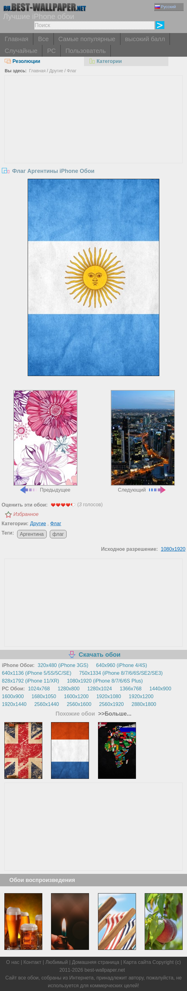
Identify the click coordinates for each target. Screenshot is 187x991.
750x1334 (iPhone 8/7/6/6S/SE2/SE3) (121, 673)
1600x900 (13, 696)
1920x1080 (108, 696)
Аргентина (32, 534)
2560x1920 (111, 704)
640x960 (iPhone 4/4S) (121, 665)
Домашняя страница (95, 962)
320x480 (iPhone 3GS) (63, 665)
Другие (56, 70)
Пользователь (85, 50)
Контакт (32, 962)
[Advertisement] (93, 122)
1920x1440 (14, 704)
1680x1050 (43, 696)
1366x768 (131, 688)
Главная (16, 39)
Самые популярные (86, 39)
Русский (165, 6)
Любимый (56, 962)
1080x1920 (173, 549)
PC (51, 50)
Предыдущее (45, 441)
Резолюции (22, 61)
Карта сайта (137, 962)
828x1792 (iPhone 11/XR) (30, 681)
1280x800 (68, 688)
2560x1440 (46, 704)
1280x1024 (99, 688)
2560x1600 (79, 704)
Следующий (143, 441)
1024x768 (39, 688)
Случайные (21, 50)
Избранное (26, 514)
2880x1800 (144, 704)
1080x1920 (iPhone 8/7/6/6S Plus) (105, 681)
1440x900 (160, 688)
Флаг (72, 70)
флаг (58, 534)
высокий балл (145, 39)
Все (43, 39)
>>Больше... (113, 714)
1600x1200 (76, 696)
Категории (105, 61)
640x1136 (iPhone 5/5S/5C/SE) (36, 673)
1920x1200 (141, 696)
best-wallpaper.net (105, 970)
